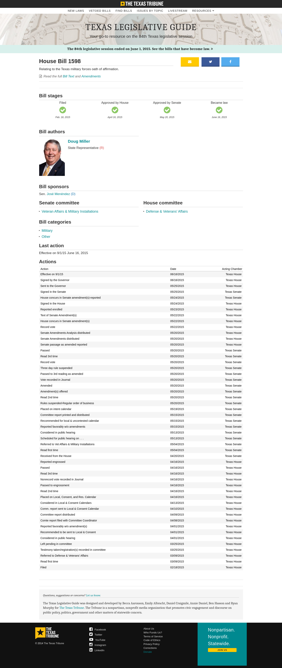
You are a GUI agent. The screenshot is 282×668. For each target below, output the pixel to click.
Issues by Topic (150, 10)
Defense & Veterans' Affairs (167, 211)
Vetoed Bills (100, 10)
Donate (148, 651)
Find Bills (124, 10)
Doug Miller (79, 141)
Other (46, 237)
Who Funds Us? (153, 632)
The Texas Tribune (71, 608)
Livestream (177, 10)
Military (47, 231)
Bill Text (68, 76)
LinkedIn (96, 650)
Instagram (97, 645)
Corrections (150, 648)
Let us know (93, 595)
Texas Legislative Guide (141, 27)
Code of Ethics (152, 640)
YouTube (97, 639)
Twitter (95, 634)
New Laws (76, 10)
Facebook (97, 629)
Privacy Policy (152, 644)
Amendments (91, 76)
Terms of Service (153, 636)
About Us (149, 628)
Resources (203, 10)
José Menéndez (61, 194)
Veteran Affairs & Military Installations (70, 211)
